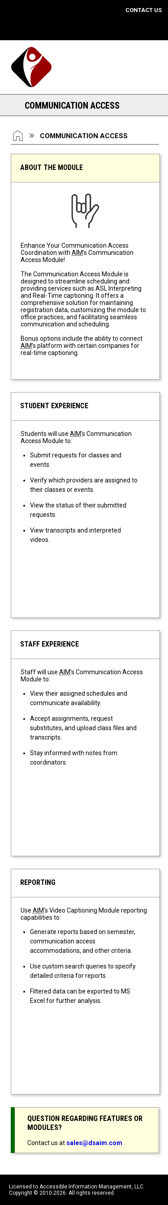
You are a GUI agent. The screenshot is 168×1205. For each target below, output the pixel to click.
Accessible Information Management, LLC (91, 1187)
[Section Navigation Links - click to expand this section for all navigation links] (13, 105)
